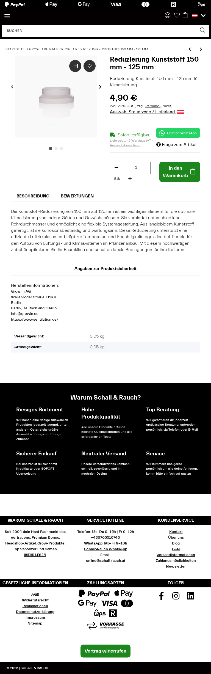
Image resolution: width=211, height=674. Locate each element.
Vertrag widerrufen (105, 651)
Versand (152, 106)
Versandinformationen (176, 555)
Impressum (35, 617)
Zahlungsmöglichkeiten (176, 561)
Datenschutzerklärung (35, 612)
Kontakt (176, 532)
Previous (12, 87)
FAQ (176, 549)
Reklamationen (35, 606)
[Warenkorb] (185, 15)
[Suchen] (99, 31)
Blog (176, 543)
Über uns (176, 537)
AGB (35, 594)
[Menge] (136, 167)
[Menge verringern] (116, 167)
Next (100, 87)
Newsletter (176, 566)
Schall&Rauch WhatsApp (105, 549)
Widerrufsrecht (35, 600)
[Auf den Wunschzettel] (90, 66)
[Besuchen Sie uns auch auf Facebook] (161, 598)
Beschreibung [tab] (32, 196)
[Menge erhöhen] (130, 179)
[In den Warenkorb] (179, 172)
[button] (167, 15)
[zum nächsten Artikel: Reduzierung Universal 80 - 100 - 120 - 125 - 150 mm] (201, 50)
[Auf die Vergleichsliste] (75, 66)
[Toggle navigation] (7, 13)
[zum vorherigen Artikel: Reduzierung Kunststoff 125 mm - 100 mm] (189, 50)
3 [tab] (61, 148)
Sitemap (35, 623)
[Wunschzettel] (177, 15)
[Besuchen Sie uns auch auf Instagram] (176, 598)
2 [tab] (56, 148)
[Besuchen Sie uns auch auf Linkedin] (190, 598)
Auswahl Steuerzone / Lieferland (147, 111)
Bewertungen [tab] (77, 196)
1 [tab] (50, 148)
